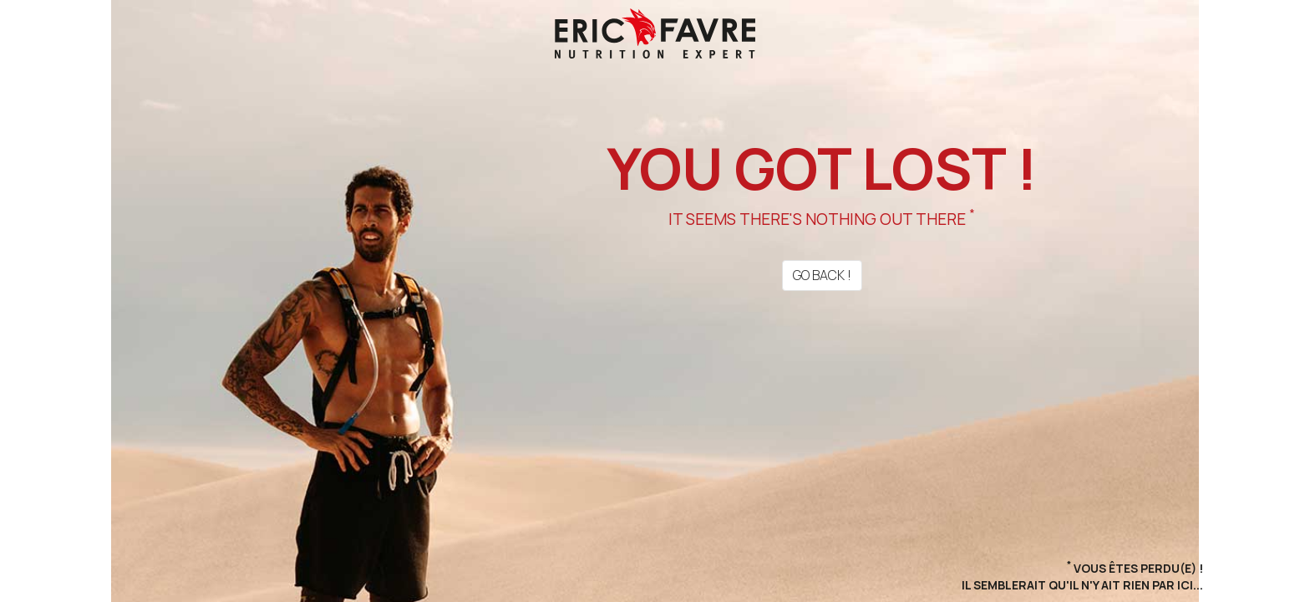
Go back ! (822, 275)
